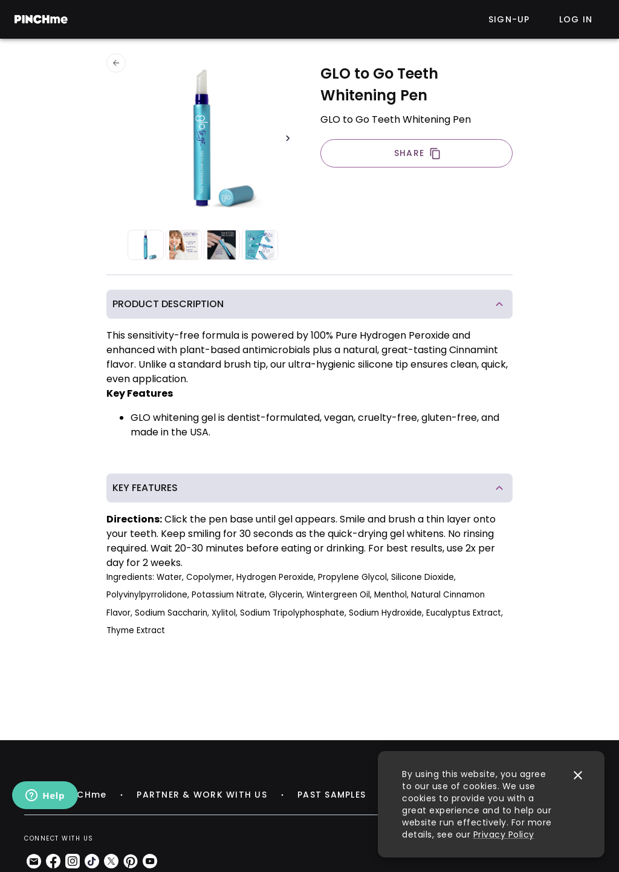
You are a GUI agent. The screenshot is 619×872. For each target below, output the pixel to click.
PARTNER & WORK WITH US (202, 795)
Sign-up (509, 19)
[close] (578, 775)
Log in (576, 19)
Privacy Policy (503, 834)
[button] (309, 304)
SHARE (417, 153)
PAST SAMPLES (331, 795)
